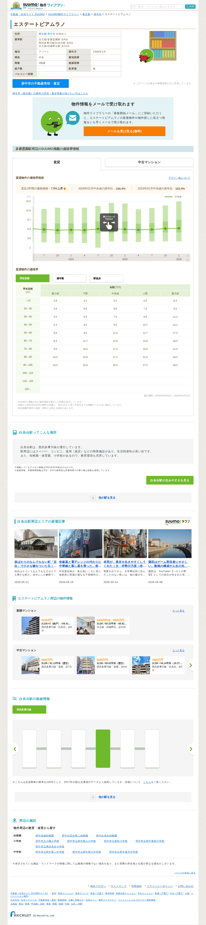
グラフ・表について (179, 178)
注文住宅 (14, 900)
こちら (147, 782)
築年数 (60, 278)
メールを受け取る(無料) (124, 131)
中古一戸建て (176, 893)
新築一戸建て (161, 893)
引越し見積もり (76, 900)
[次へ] (190, 665)
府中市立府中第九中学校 (123, 852)
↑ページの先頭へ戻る (185, 873)
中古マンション (145, 893)
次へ (190, 749)
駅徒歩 (97, 278)
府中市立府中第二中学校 (50, 852)
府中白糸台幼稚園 (106, 835)
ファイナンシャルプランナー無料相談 (137, 900)
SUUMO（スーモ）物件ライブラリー (37, 5)
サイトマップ (119, 886)
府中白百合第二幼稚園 (75, 835)
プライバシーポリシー (160, 886)
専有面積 (24, 278)
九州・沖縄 (76, 904)
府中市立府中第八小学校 (81, 841)
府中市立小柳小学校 (47, 841)
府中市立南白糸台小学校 (50, 846)
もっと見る (178, 610)
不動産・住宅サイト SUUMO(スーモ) (29, 893)
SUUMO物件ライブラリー (63, 14)
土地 (187, 893)
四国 (61, 904)
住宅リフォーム (29, 900)
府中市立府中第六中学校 (86, 852)
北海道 (13, 904)
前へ (15, 749)
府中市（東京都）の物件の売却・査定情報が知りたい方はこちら (50, 93)
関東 (27, 904)
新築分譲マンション (126, 893)
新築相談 (62, 900)
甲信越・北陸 (37, 904)
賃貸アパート (82, 893)
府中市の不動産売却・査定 (40, 83)
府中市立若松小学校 (116, 841)
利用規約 (136, 886)
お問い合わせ (186, 886)
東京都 (86, 14)
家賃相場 (109, 893)
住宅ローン (91, 900)
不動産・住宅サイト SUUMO (27, 14)
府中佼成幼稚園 (45, 835)
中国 (67, 904)
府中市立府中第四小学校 (150, 841)
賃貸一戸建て (97, 893)
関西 (55, 904)
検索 (192, 6)
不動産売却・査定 (47, 900)
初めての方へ (98, 886)
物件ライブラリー (107, 900)
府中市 (98, 14)
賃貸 (54, 893)
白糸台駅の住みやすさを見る (170, 480)
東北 (21, 904)
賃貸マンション (65, 893)
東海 (48, 904)
